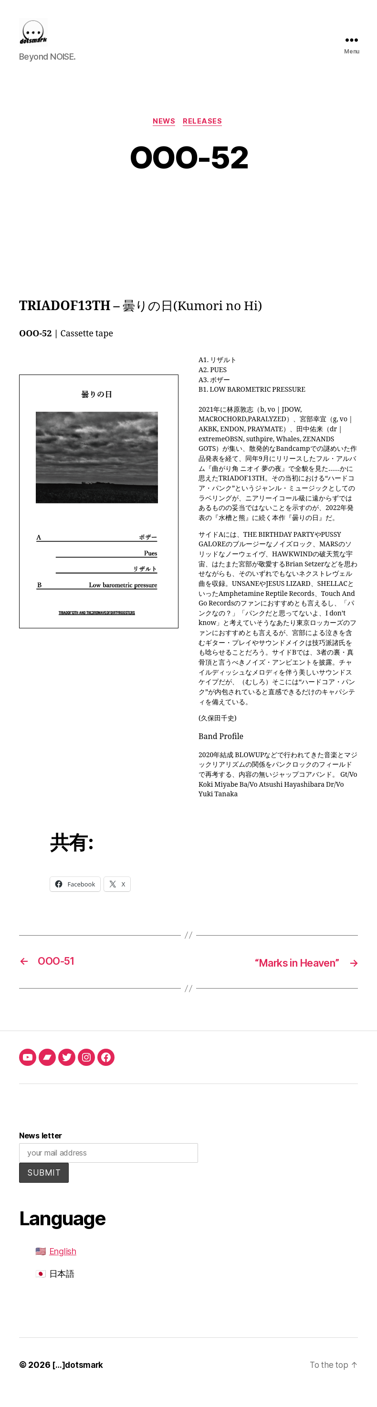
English (62, 1266)
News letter (40, 1151)
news (164, 136)
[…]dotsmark (79, 1380)
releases (204, 136)
